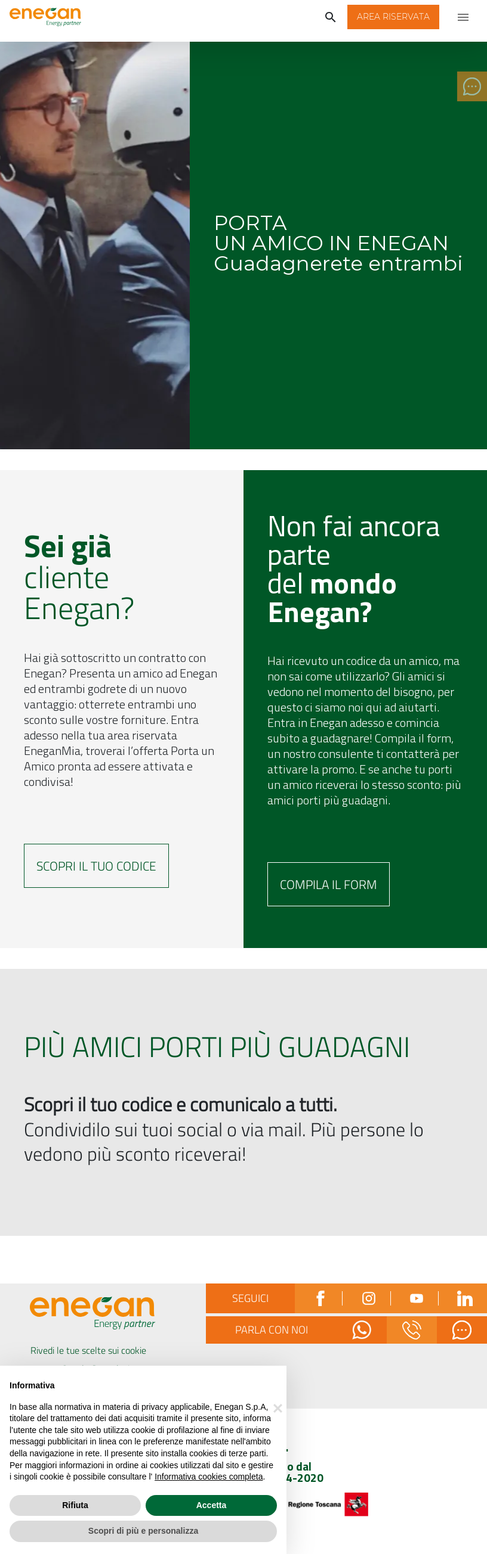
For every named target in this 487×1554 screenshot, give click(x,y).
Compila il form (328, 884)
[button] (393, 17)
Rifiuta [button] (75, 1505)
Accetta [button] (211, 1505)
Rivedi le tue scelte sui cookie (88, 1350)
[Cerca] (330, 17)
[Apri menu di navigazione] (463, 17)
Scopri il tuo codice (96, 865)
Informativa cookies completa (209, 1476)
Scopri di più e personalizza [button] (143, 1531)
